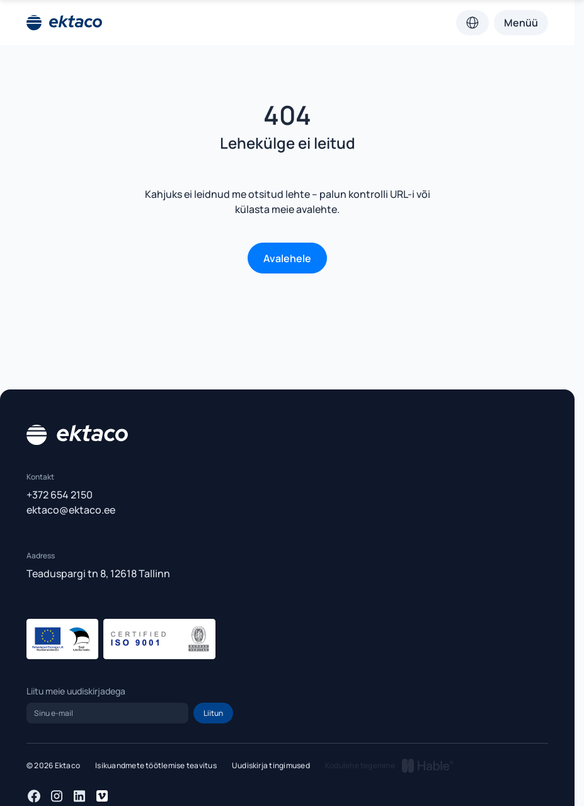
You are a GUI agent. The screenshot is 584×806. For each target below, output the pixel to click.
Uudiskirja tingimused (271, 765)
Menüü (521, 23)
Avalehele (287, 258)
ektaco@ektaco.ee (70, 510)
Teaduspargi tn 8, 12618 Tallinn (98, 573)
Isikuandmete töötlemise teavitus (156, 765)
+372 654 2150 (59, 495)
